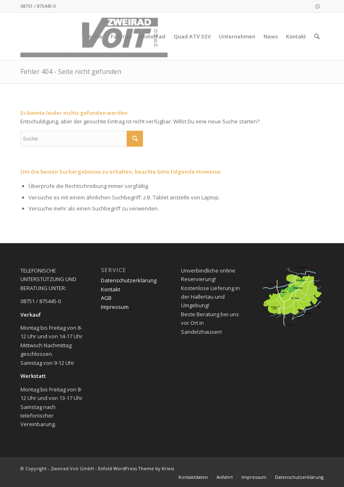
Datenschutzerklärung (128, 280)
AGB (106, 298)
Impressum (115, 307)
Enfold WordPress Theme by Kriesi (136, 468)
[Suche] (317, 36)
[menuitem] (95, 36)
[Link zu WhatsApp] (317, 6)
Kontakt (110, 289)
